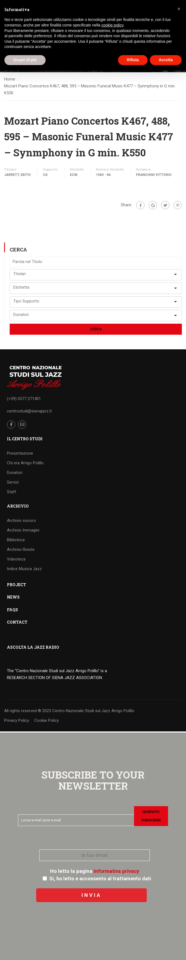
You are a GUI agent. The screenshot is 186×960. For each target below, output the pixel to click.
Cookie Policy (46, 721)
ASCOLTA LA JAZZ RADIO (33, 648)
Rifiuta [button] (133, 60)
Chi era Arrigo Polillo (25, 463)
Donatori (14, 473)
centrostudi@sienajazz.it (29, 411)
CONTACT (17, 623)
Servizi (13, 483)
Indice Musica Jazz (24, 569)
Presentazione (20, 454)
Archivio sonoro (21, 521)
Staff (11, 492)
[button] (178, 8)
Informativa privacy (116, 871)
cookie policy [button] (112, 25)
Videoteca (16, 559)
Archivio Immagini (23, 531)
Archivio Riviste (21, 550)
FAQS (12, 610)
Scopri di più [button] (25, 60)
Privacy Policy (16, 721)
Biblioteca (16, 540)
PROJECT (16, 585)
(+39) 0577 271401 (24, 399)
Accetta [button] (166, 60)
